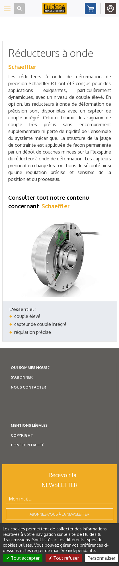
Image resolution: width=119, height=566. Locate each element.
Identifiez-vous (110, 8)
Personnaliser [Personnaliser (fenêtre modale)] (101, 558)
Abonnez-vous (90, 8)
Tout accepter (23, 558)
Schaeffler (22, 66)
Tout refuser (63, 558)
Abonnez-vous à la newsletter (59, 514)
